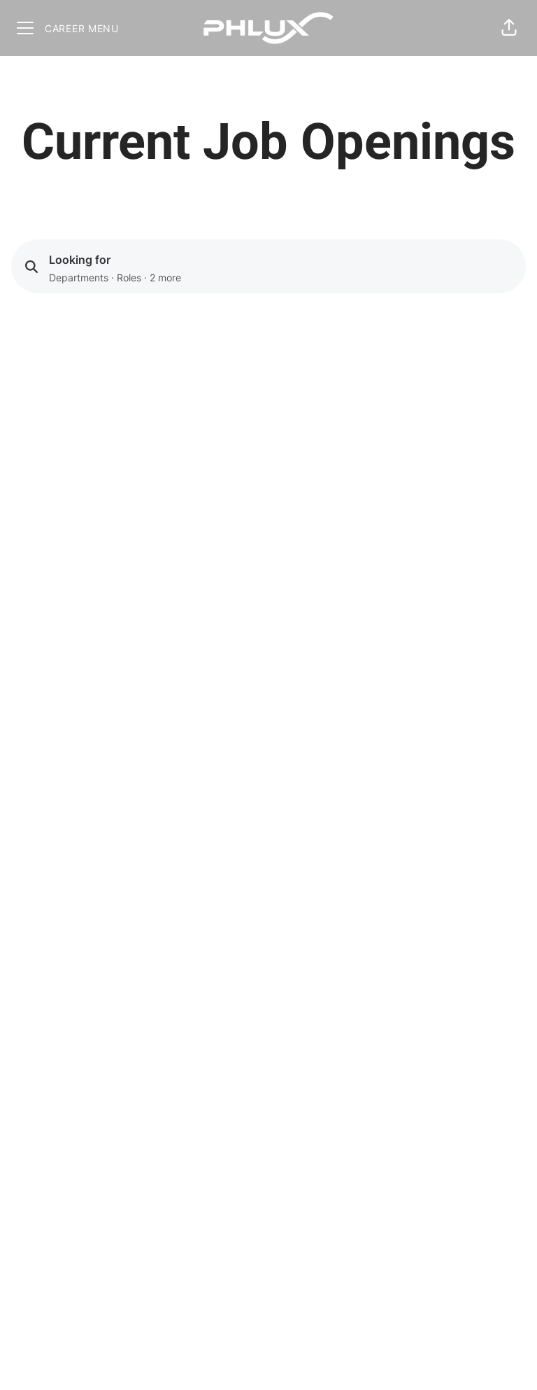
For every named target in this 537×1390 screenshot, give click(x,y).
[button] (509, 28)
